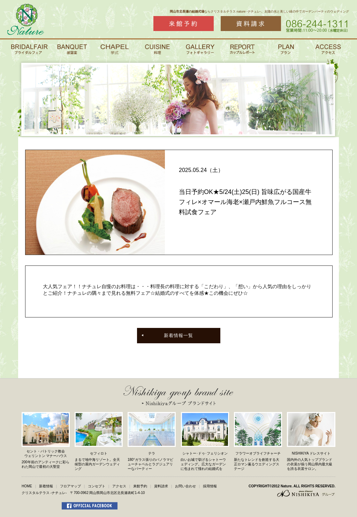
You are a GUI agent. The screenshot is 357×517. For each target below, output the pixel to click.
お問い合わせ (185, 486)
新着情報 (46, 486)
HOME (27, 486)
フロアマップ (70, 486)
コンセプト (96, 486)
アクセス (119, 486)
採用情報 (210, 486)
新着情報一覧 (178, 335)
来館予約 (140, 486)
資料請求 (161, 486)
